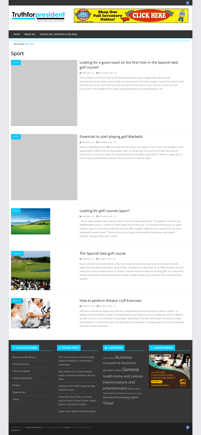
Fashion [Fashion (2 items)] (118, 370)
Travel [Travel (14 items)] (108, 403)
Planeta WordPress (22, 378)
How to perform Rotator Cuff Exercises (110, 300)
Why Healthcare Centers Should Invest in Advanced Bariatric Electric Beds (77, 375)
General (17, 253)
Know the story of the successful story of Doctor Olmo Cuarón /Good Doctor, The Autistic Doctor (77, 401)
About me (29, 34)
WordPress (15, 430)
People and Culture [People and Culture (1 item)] (134, 393)
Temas (16, 399)
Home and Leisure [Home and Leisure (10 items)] (128, 376)
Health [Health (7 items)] (108, 376)
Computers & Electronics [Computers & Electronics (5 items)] (119, 363)
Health (17, 301)
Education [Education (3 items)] (108, 370)
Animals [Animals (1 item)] (112, 358)
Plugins (16, 385)
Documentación (21, 364)
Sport (16, 62)
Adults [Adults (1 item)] (105, 358)
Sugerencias (19, 392)
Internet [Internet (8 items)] (108, 382)
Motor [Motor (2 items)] (130, 388)
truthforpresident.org (34, 427)
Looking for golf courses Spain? (105, 210)
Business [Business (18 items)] (123, 357)
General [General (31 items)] (130, 369)
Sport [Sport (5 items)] (134, 397)
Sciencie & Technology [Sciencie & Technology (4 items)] (117, 397)
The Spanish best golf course (103, 253)
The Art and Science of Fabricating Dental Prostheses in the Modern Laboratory (76, 361)
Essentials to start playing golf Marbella (111, 136)
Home (16, 34)
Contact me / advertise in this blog (58, 34)
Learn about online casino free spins (77, 411)
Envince (67, 427)
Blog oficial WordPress (24, 357)
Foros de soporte (21, 371)
